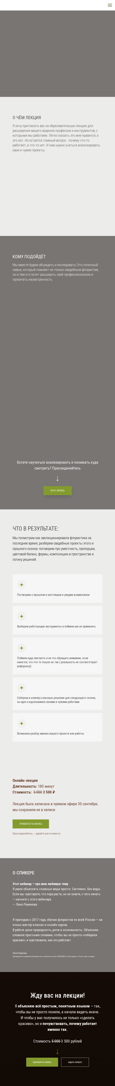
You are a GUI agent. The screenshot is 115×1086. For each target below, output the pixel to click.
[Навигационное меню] (110, 5)
